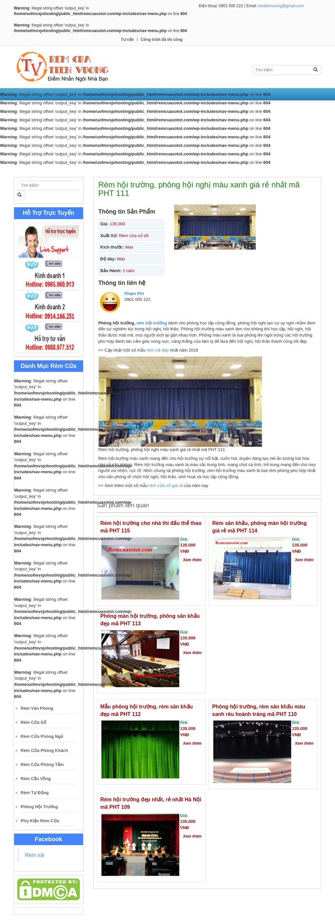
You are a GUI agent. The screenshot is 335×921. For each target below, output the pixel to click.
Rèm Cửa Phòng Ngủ (42, 736)
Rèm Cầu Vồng (36, 778)
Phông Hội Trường (39, 806)
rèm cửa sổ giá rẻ (166, 485)
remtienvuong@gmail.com (281, 6)
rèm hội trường (151, 323)
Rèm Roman (154, 170)
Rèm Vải (57, 170)
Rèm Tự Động (35, 792)
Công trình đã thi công (162, 39)
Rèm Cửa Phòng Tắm (42, 764)
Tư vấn (127, 39)
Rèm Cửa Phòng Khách (44, 750)
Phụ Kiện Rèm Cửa (40, 820)
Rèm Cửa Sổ (33, 722)
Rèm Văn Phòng (37, 708)
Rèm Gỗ (184, 170)
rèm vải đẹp (157, 350)
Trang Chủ (29, 170)
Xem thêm (192, 560)
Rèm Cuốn (86, 170)
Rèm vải (34, 855)
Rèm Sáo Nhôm (218, 170)
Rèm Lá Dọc (119, 170)
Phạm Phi (134, 293)
